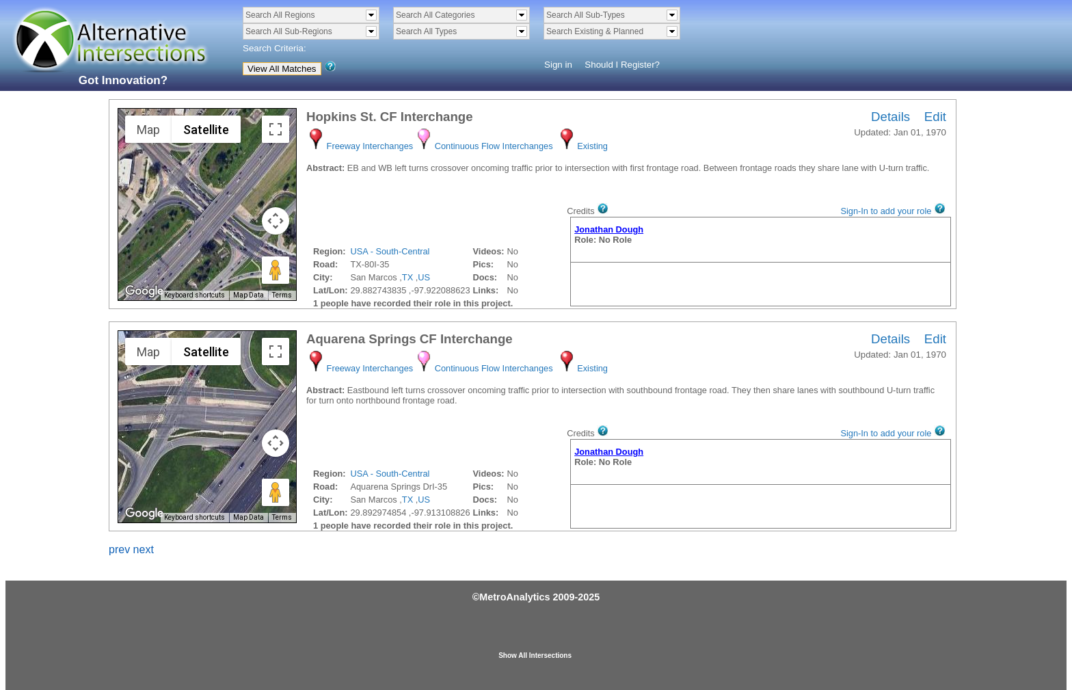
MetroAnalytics (514, 597)
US (424, 277)
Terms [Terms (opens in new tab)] (282, 295)
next (143, 549)
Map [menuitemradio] (148, 129)
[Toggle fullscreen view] (275, 129)
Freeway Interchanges (370, 146)
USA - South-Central (389, 251)
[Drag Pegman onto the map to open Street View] (275, 270)
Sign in (558, 64)
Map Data (248, 295)
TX (407, 277)
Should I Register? (622, 64)
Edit (935, 116)
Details (890, 116)
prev (119, 549)
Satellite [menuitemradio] (206, 129)
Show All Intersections (535, 655)
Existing (592, 146)
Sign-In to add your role (885, 211)
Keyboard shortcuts (194, 295)
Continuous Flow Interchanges (494, 146)
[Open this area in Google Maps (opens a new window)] (144, 291)
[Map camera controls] (275, 221)
